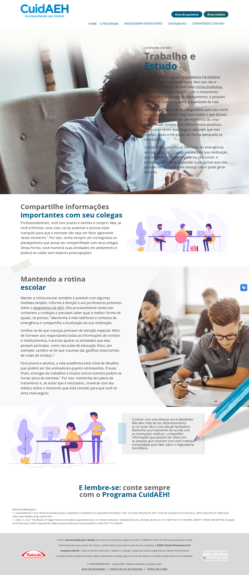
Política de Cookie (157, 569)
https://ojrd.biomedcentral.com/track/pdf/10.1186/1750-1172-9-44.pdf (87, 523)
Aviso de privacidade (93, 569)
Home (93, 23)
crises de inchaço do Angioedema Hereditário (184, 77)
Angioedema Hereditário (143, 23)
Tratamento (177, 23)
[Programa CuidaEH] (38, 10)
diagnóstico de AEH (48, 307)
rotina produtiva (209, 86)
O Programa (109, 23)
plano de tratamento (167, 152)
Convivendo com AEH (208, 23)
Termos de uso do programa (126, 569)
